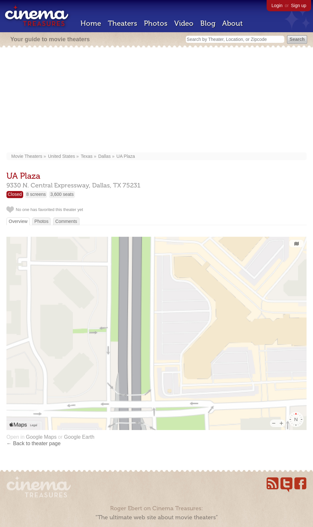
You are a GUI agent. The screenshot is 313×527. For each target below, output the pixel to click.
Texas (87, 156)
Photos (155, 23)
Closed (15, 194)
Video (184, 23)
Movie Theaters (26, 156)
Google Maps (41, 437)
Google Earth (79, 437)
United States (61, 156)
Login (276, 5)
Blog (207, 23)
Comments (66, 221)
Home (91, 23)
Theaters (122, 23)
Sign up (298, 5)
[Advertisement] (156, 100)
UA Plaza (126, 156)
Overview (18, 221)
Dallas (104, 156)
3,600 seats (61, 194)
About (232, 23)
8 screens (36, 194)
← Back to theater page (33, 443)
